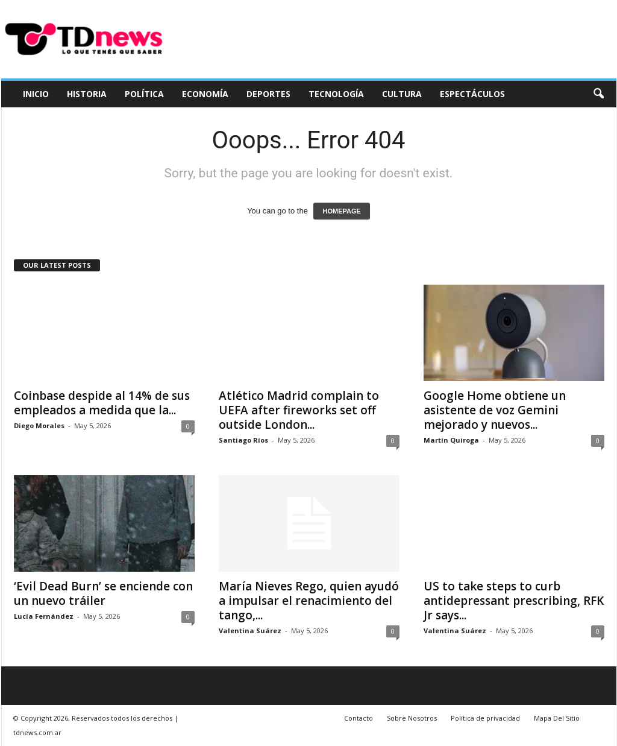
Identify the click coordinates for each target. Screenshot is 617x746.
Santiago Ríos (243, 439)
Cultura (402, 94)
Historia (87, 94)
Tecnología (336, 94)
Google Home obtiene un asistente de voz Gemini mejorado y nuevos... (495, 410)
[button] (598, 94)
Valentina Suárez (250, 630)
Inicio (36, 94)
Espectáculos (472, 94)
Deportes (268, 94)
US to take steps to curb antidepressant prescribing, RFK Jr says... (514, 600)
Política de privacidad (485, 717)
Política (144, 94)
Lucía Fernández (44, 616)
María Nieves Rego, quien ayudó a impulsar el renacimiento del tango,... (309, 600)
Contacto (358, 717)
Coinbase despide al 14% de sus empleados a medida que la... (102, 403)
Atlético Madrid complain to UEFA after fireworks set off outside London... (299, 410)
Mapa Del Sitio (557, 717)
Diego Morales (39, 425)
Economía (205, 94)
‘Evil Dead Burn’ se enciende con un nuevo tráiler (103, 593)
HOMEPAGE (341, 211)
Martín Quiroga (451, 439)
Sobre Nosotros (412, 717)
